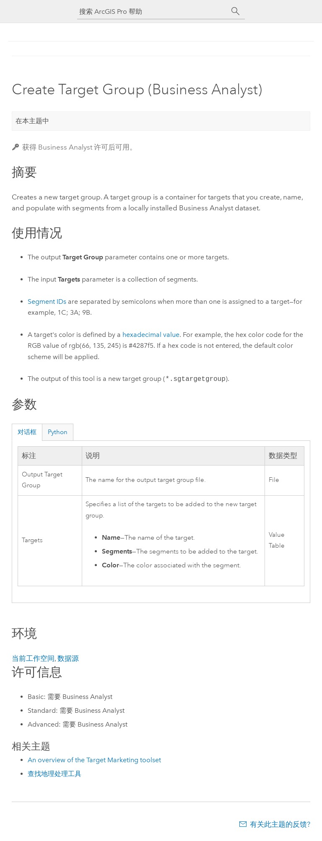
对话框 (27, 432)
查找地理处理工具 (54, 774)
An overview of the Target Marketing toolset (94, 760)
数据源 (68, 658)
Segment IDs (47, 301)
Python (58, 432)
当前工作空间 (33, 658)
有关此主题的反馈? (280, 824)
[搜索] (235, 11)
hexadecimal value (150, 335)
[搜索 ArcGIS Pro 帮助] (152, 11)
